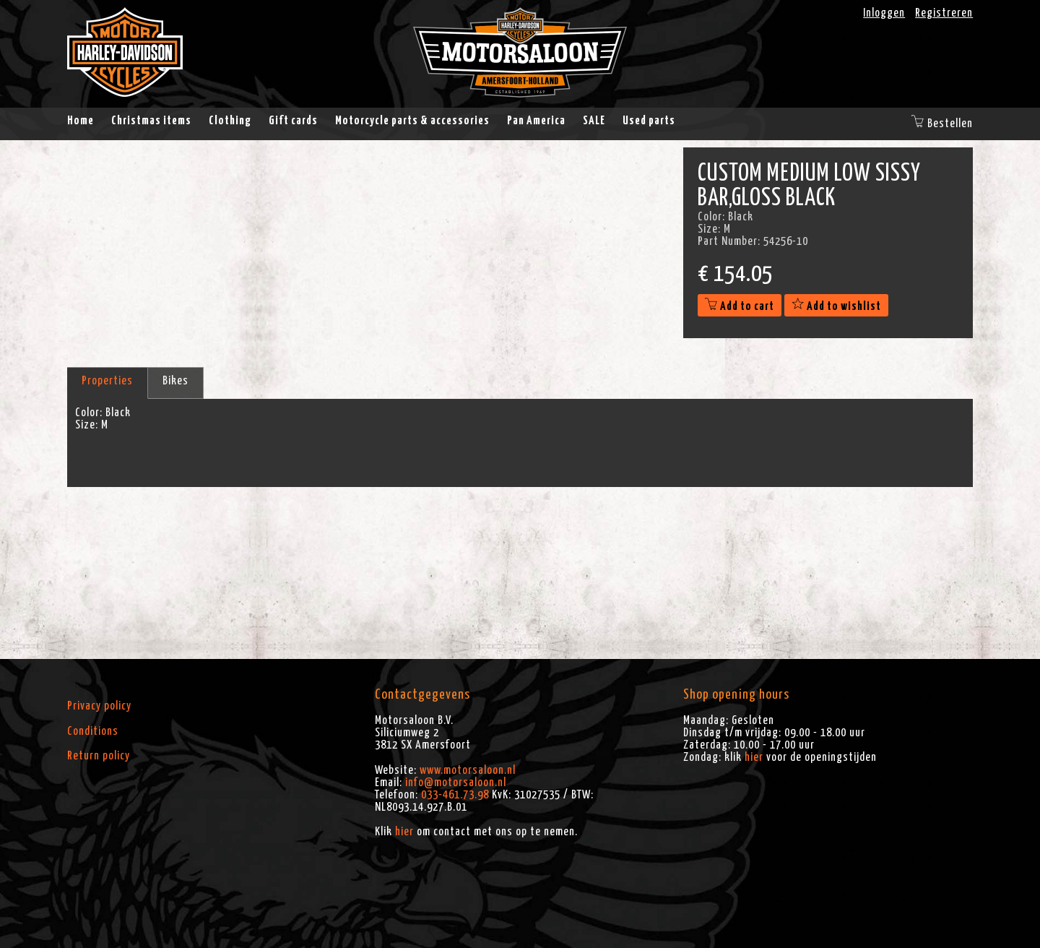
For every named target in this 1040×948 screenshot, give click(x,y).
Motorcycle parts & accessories (412, 120)
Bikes (175, 381)
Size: (86, 425)
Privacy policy (99, 706)
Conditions (92, 731)
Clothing (230, 120)
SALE (594, 120)
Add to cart (739, 306)
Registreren (944, 13)
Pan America (536, 120)
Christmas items (151, 120)
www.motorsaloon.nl (468, 770)
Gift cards (293, 120)
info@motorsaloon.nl (455, 782)
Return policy (98, 756)
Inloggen (884, 13)
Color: (89, 412)
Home (80, 120)
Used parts (649, 120)
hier (404, 831)
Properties (107, 381)
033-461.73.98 (455, 795)
